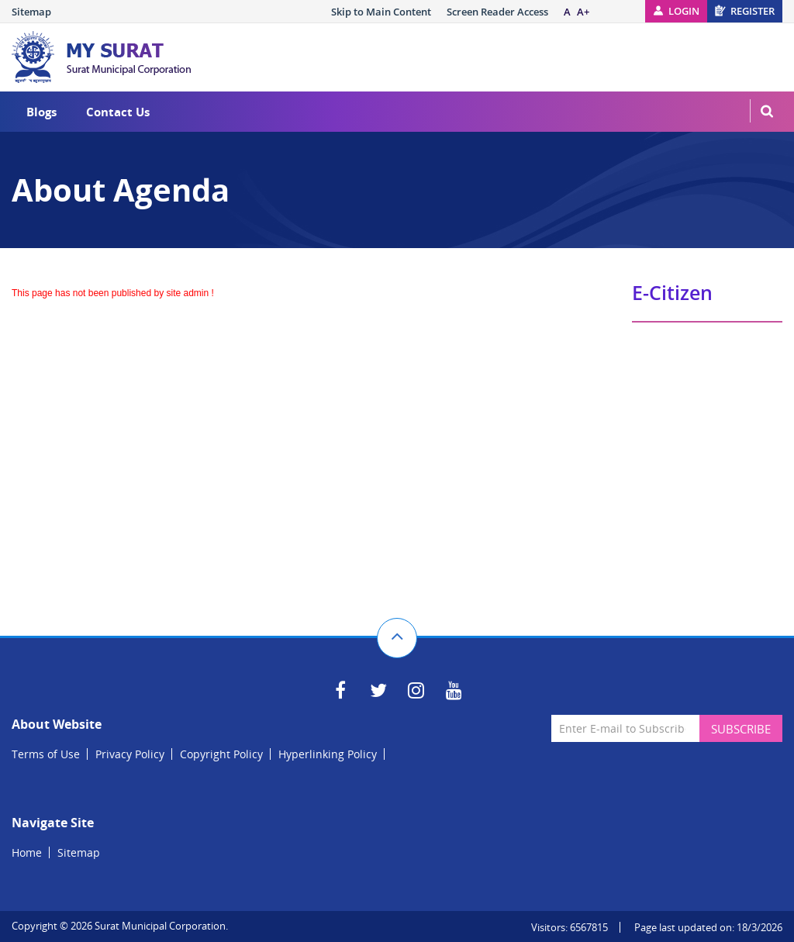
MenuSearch (767, 110)
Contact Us (118, 111)
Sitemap (31, 12)
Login (683, 11)
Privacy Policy (129, 754)
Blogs (41, 111)
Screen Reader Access (497, 12)
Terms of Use (46, 754)
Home (27, 852)
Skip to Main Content (381, 12)
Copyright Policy (221, 754)
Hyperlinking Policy (327, 754)
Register (752, 11)
